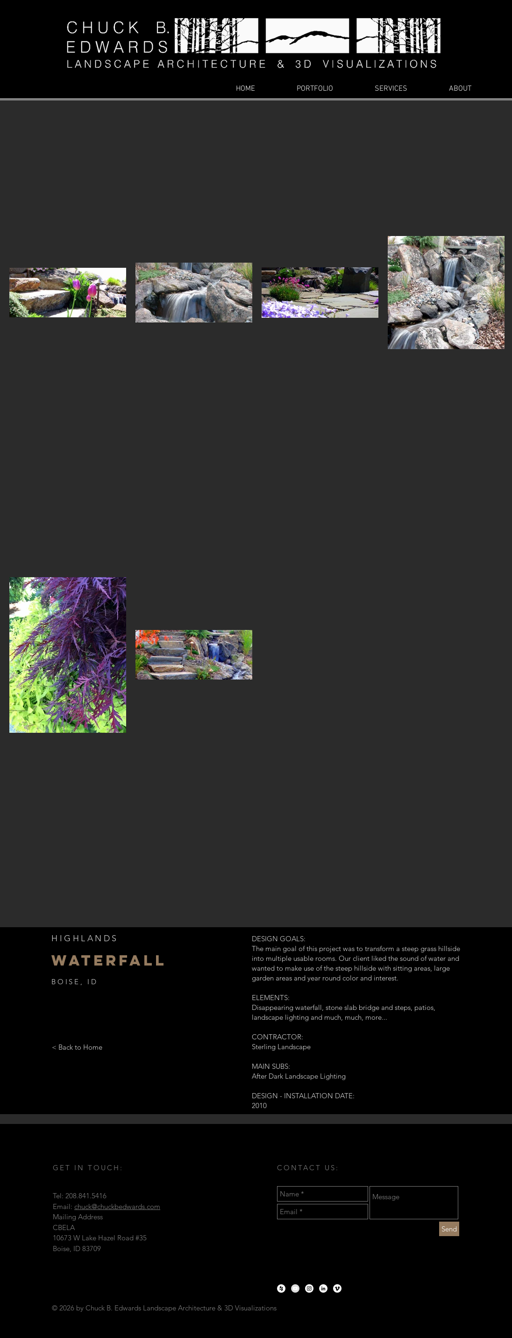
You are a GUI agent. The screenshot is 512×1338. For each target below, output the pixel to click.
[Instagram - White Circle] (309, 1288)
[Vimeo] (337, 1288)
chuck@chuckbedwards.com (117, 1206)
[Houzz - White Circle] (281, 1288)
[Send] (449, 1229)
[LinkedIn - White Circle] (323, 1288)
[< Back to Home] (76, 1046)
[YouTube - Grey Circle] (295, 1288)
